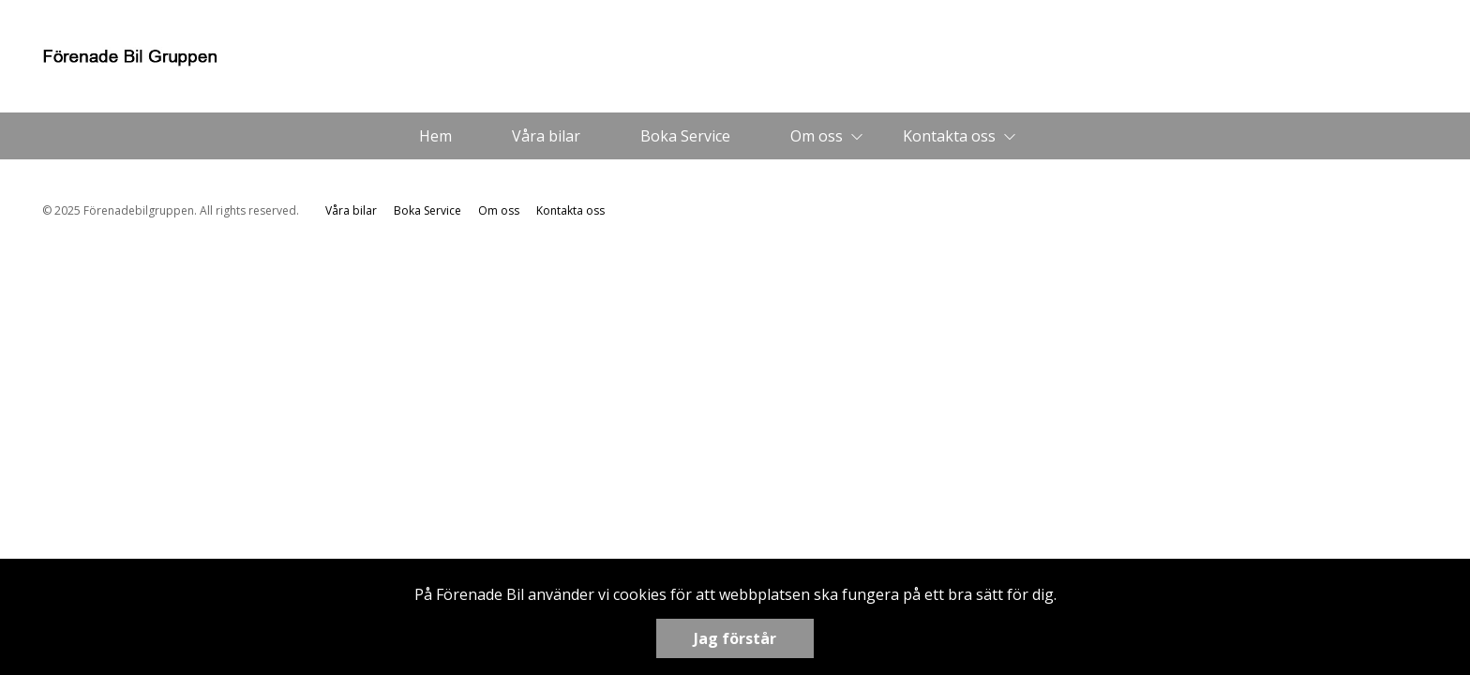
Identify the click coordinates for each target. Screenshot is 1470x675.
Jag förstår (735, 638)
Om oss (816, 136)
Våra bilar (546, 136)
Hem (435, 136)
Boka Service (685, 136)
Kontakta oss (949, 136)
